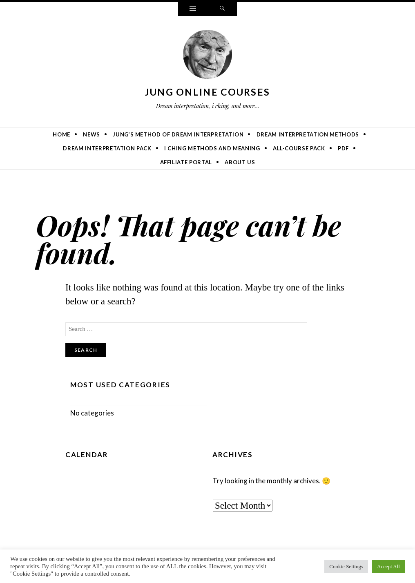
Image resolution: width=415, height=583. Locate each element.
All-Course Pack (299, 148)
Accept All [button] (388, 566)
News (91, 134)
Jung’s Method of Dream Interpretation (178, 134)
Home (61, 134)
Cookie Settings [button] (346, 566)
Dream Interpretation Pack (107, 148)
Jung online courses (207, 92)
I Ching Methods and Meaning (212, 148)
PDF (343, 148)
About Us (240, 162)
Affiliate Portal (186, 162)
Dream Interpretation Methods (308, 134)
